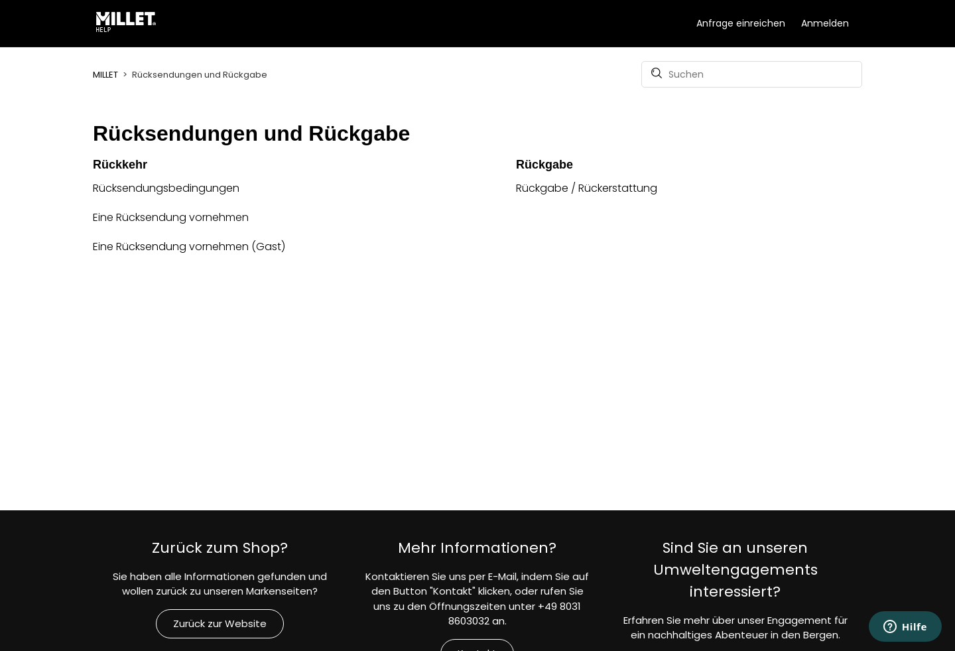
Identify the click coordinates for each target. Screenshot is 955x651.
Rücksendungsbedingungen (166, 188)
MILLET (105, 74)
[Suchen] (751, 74)
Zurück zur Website (220, 623)
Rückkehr (120, 164)
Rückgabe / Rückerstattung (586, 188)
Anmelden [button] (825, 23)
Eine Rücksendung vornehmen (171, 217)
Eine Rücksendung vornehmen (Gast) (189, 246)
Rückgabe (544, 164)
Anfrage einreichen (740, 23)
